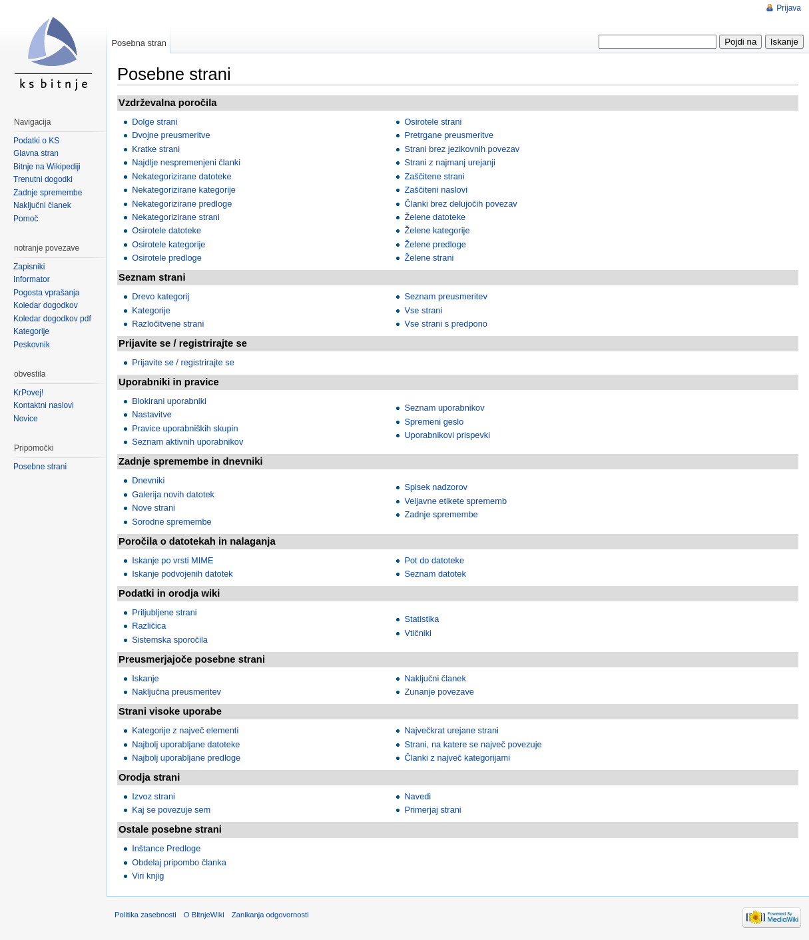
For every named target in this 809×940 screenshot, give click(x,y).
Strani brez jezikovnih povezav (461, 149)
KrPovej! (28, 392)
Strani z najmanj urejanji (449, 162)
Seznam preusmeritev (445, 296)
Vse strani (423, 310)
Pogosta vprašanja (46, 292)
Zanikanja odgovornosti (270, 915)
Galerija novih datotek (173, 494)
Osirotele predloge (167, 258)
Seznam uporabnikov (444, 408)
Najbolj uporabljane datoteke (186, 744)
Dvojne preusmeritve (171, 135)
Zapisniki (29, 266)
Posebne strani (40, 466)
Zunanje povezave (439, 692)
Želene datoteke (434, 217)
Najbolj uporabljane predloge (186, 758)
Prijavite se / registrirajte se (183, 362)
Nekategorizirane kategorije (184, 190)
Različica (149, 626)
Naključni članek (434, 678)
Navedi (417, 796)
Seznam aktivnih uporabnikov (187, 442)
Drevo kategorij (160, 296)
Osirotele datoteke (166, 230)
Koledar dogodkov (45, 305)
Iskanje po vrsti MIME (172, 560)
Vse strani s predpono (445, 324)
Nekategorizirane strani (176, 217)
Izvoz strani (153, 796)
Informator (31, 279)
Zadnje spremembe (440, 514)
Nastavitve (152, 414)
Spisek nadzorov (435, 487)
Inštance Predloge (166, 848)
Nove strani (153, 508)
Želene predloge (435, 244)
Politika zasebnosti (145, 915)
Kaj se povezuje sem (171, 810)
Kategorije (151, 310)
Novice (25, 418)
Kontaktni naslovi (43, 405)
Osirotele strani (432, 122)
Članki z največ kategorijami (457, 758)
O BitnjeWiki (204, 915)
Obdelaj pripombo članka (179, 862)
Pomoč (25, 218)
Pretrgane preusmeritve (448, 135)
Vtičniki (417, 633)
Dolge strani (154, 122)
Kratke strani (156, 149)
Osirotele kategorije (168, 244)
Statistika (421, 619)
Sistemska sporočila (170, 640)
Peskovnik (31, 344)
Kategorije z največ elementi (185, 730)
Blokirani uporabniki (169, 401)
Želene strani (428, 258)
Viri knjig (148, 876)
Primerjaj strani (432, 810)
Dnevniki (148, 480)
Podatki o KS (36, 140)
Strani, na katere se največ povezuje (472, 744)
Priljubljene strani (164, 612)
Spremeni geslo (433, 422)
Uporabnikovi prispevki (447, 435)
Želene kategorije (436, 230)
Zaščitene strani (434, 176)
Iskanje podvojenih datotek (182, 574)
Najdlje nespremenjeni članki (186, 162)
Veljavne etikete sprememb (455, 501)
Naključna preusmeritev (176, 692)
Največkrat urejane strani (451, 730)
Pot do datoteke (434, 560)
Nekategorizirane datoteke (181, 176)
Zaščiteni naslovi (435, 190)
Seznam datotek (434, 574)
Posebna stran (138, 43)
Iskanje (145, 678)
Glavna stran (36, 153)
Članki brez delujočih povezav (460, 204)
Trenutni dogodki (43, 179)
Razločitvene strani (168, 324)
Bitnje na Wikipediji (47, 166)
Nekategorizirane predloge (182, 204)
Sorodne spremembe (172, 522)
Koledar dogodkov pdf (52, 318)
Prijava (788, 8)
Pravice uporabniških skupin (185, 428)
